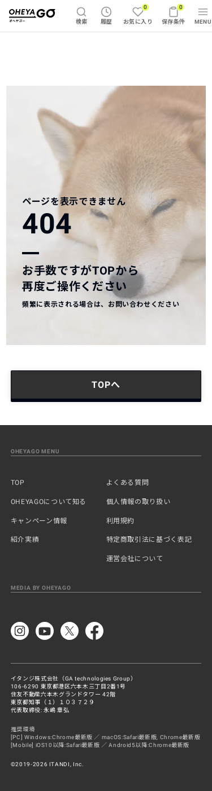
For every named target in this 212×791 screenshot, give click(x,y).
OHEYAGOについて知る (48, 502)
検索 (82, 15)
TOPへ (106, 384)
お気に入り (138, 14)
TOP (18, 483)
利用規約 (120, 521)
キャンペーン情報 (39, 521)
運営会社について (134, 559)
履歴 (107, 15)
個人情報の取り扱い (138, 502)
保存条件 (173, 14)
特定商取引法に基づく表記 (149, 539)
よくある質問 (127, 483)
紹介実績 (25, 539)
